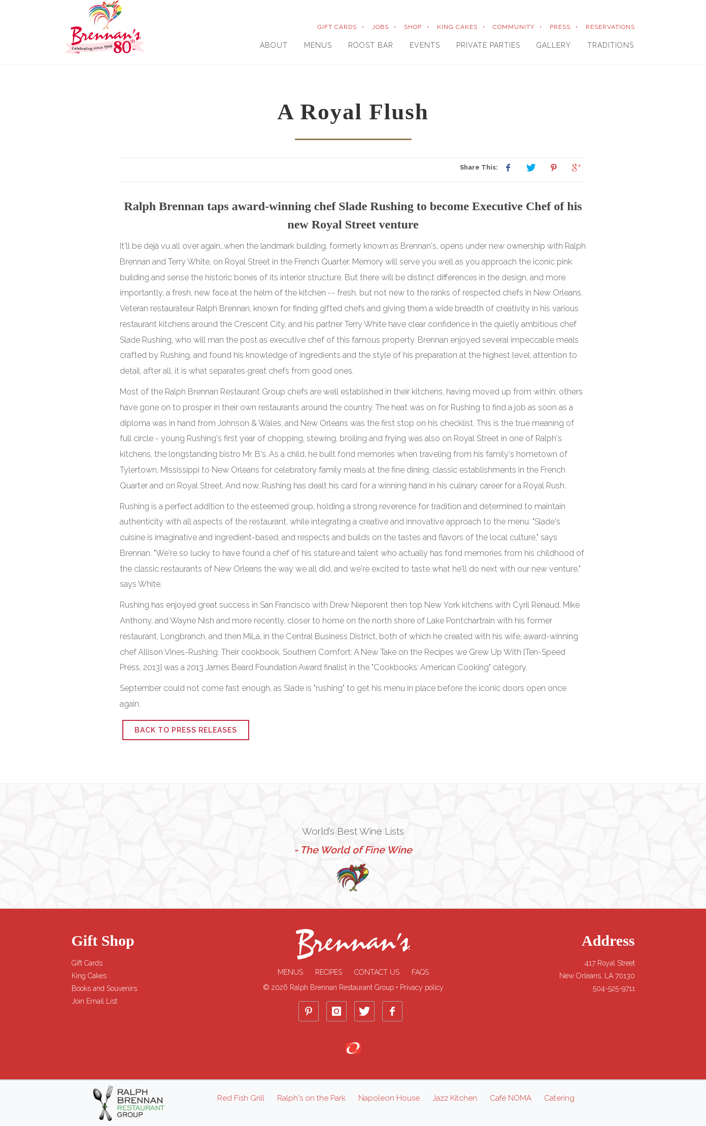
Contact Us (376, 972)
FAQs (420, 972)
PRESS (560, 26)
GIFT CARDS (337, 26)
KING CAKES (457, 26)
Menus (290, 972)
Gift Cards (87, 963)
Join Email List (94, 1001)
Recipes (328, 972)
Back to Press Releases (186, 730)
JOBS (380, 26)
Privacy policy (422, 987)
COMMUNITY (513, 26)
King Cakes (89, 976)
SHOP (413, 26)
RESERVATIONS (610, 26)
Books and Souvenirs (104, 988)
